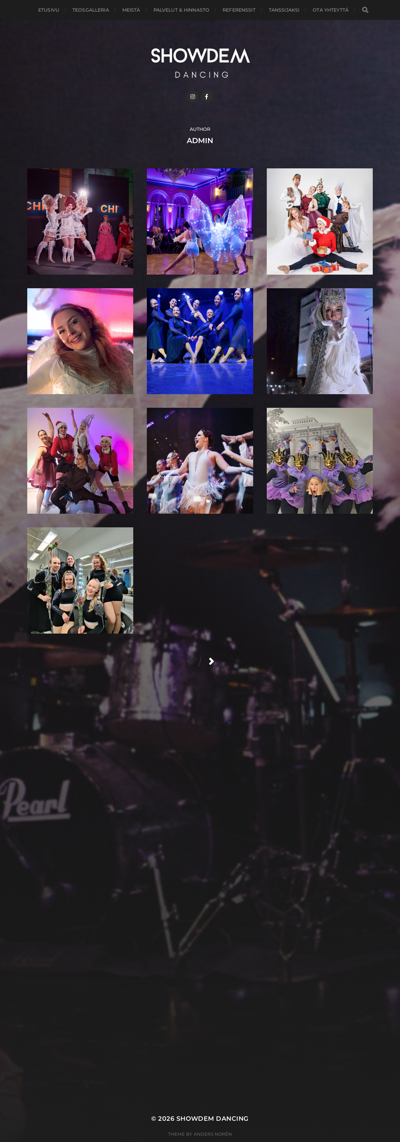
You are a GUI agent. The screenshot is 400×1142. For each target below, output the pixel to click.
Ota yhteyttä (331, 10)
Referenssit (239, 10)
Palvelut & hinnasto (181, 10)
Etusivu (48, 10)
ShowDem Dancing (212, 1118)
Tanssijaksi (284, 10)
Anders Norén (213, 1134)
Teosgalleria (90, 10)
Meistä (131, 10)
